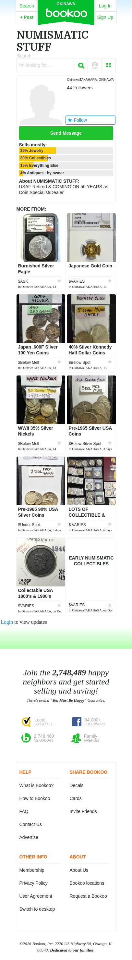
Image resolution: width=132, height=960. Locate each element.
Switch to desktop (37, 909)
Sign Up (105, 17)
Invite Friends (83, 811)
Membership (31, 870)
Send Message (66, 133)
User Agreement (35, 896)
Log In (105, 5)
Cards (76, 798)
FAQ (24, 811)
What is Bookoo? (36, 785)
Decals (77, 785)
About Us (79, 870)
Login (7, 622)
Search (26, 5)
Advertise (28, 837)
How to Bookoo (34, 798)
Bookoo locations (87, 883)
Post (27, 17)
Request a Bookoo (88, 896)
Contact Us (30, 824)
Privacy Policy (33, 883)
